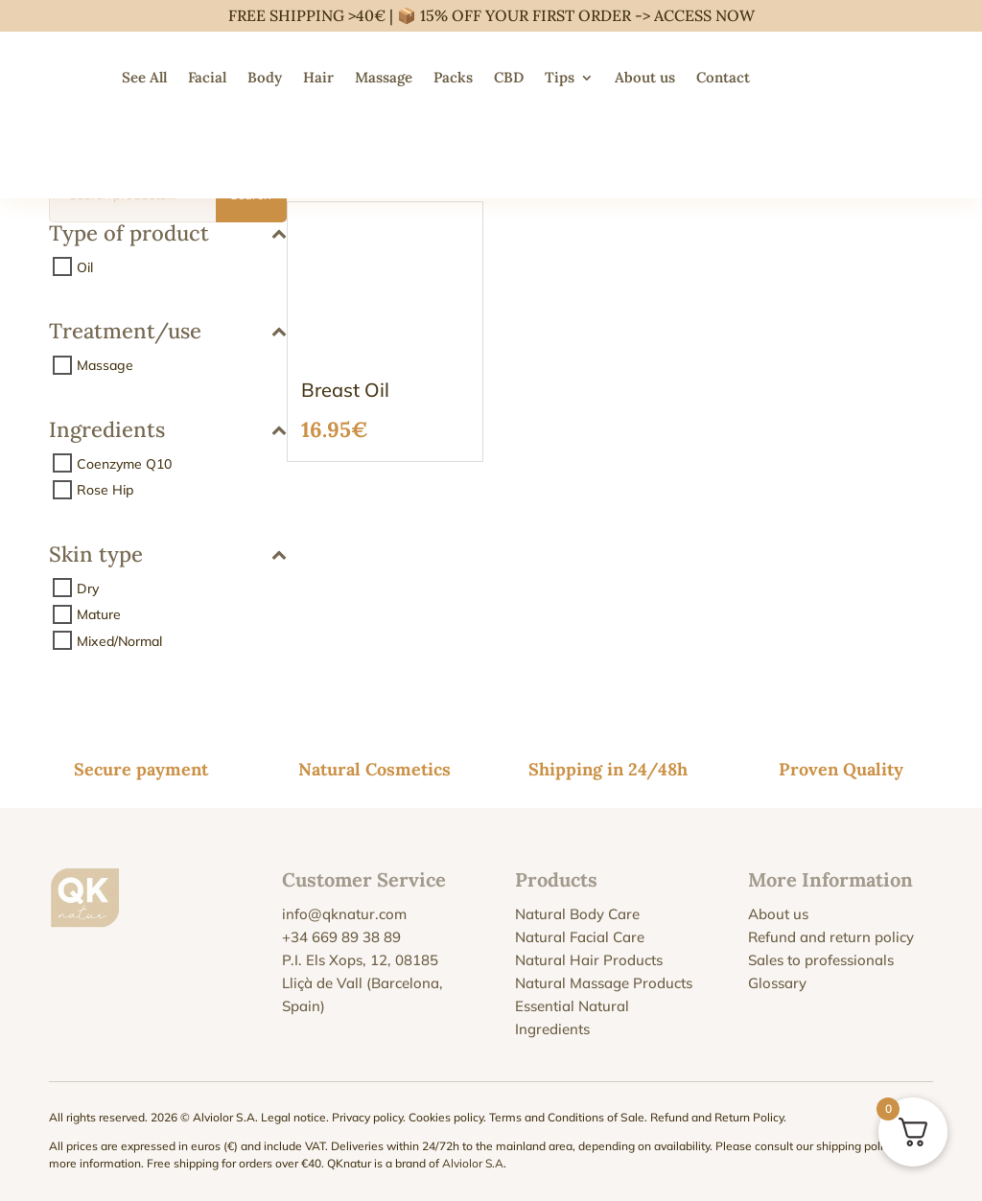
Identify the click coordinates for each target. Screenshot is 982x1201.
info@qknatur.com (344, 914)
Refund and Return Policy (716, 1117)
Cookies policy (446, 1117)
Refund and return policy (831, 937)
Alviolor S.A (472, 1163)
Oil (85, 266)
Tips (559, 77)
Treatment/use (168, 332)
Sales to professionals (821, 960)
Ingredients (168, 431)
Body (264, 77)
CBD (509, 77)
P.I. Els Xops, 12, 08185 (360, 960)
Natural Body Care (577, 914)
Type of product (168, 234)
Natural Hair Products (589, 960)
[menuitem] (779, 77)
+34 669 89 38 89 (341, 937)
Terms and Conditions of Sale (566, 1117)
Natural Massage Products (603, 983)
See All (144, 77)
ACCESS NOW (704, 15)
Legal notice (293, 1117)
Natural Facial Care (579, 937)
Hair (318, 77)
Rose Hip (105, 489)
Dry (88, 587)
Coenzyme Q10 (124, 463)
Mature (99, 614)
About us (645, 77)
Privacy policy (367, 1117)
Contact (723, 77)
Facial (207, 77)
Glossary (777, 983)
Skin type (168, 555)
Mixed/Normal (119, 640)
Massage (383, 77)
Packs (453, 77)
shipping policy (855, 1146)
